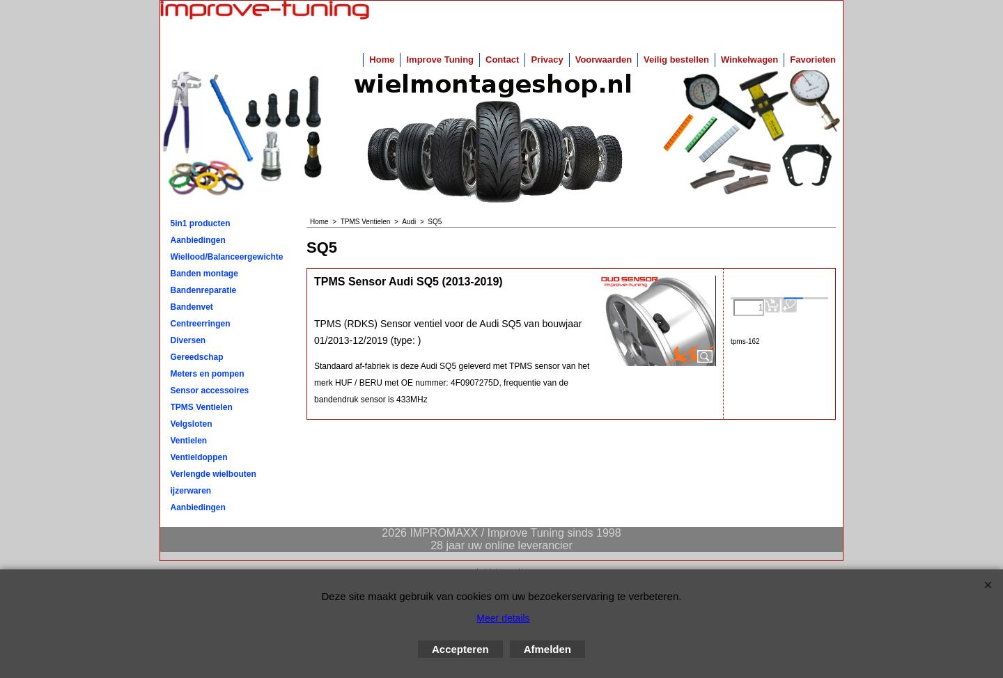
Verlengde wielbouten (213, 474)
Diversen (188, 340)
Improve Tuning (440, 59)
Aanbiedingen (198, 240)
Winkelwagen (749, 59)
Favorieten (813, 59)
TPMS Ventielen (202, 407)
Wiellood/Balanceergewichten (227, 257)
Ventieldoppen (199, 457)
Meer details (502, 618)
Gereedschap (197, 357)
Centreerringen (201, 324)
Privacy (547, 59)
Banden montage (204, 273)
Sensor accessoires (210, 390)
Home (381, 59)
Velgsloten (191, 424)
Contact (502, 59)
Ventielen (189, 441)
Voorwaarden (603, 59)
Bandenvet (192, 307)
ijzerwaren (191, 491)
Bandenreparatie (204, 290)
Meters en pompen (207, 374)
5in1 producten (201, 223)
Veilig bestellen (676, 59)
